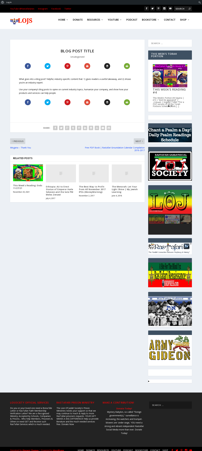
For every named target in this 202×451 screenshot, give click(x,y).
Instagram (43, 8)
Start (169, 103)
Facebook (56, 8)
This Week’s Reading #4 (169, 88)
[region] (170, 209)
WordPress (58, 447)
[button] (152, 199)
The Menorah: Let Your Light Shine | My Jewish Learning (125, 187)
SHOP (183, 22)
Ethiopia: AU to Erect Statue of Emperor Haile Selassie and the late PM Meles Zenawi (59, 188)
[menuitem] (2, 2)
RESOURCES (93, 22)
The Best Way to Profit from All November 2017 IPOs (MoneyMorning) (92, 187)
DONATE (78, 22)
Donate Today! (124, 405)
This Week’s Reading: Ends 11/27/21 (27, 184)
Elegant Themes (31, 447)
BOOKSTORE (149, 22)
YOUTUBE (113, 22)
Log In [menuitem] (9, 2)
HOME (61, 22)
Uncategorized (77, 54)
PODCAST (131, 22)
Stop (171, 103)
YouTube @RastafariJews (22, 8)
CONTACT (170, 22)
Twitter (67, 8)
